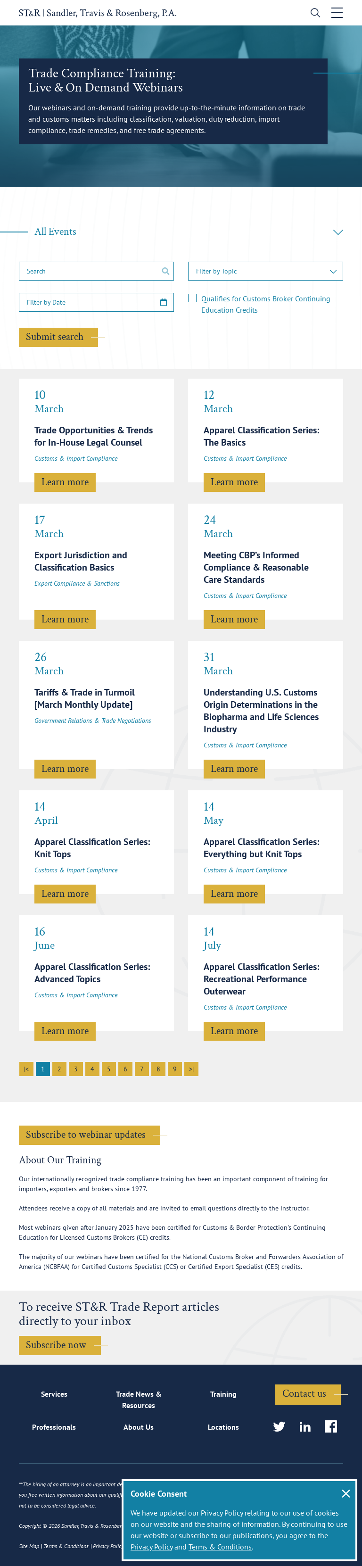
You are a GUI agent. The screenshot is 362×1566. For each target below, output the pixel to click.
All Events (188, 232)
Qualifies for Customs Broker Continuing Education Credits (265, 304)
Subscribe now (56, 1345)
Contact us (304, 1393)
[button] (265, 271)
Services (54, 1394)
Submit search (54, 337)
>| (191, 1069)
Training (223, 1394)
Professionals (54, 1427)
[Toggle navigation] (337, 12)
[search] (313, 14)
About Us (138, 1427)
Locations (223, 1427)
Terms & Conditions (220, 1546)
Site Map (29, 1545)
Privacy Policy (152, 1546)
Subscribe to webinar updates (86, 1135)
